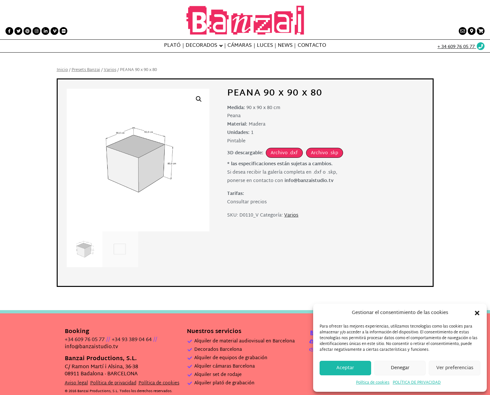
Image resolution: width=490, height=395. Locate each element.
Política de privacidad (113, 371)
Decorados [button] (201, 45)
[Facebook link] (9, 31)
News (285, 45)
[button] (477, 313)
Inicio (62, 70)
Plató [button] (172, 45)
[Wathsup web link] (461, 47)
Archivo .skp (324, 153)
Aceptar (345, 368)
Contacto (312, 45)
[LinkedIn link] (45, 31)
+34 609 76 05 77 (85, 327)
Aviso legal (76, 371)
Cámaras (239, 45)
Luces (265, 45)
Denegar (400, 368)
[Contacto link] (462, 31)
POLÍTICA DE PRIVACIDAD (417, 382)
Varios (110, 70)
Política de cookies (372, 382)
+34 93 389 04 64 (132, 327)
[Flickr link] (63, 31)
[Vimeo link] (54, 31)
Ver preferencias (454, 368)
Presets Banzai (86, 70)
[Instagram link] (36, 31)
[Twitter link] (18, 31)
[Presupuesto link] (481, 31)
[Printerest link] (27, 31)
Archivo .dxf (284, 153)
